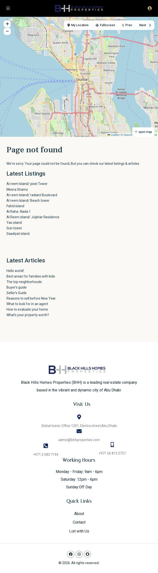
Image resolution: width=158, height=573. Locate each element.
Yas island (14, 222)
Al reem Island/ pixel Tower (34, 184)
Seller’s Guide (16, 293)
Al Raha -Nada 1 (18, 211)
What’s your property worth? (27, 315)
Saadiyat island (18, 234)
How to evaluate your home (27, 309)
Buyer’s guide (16, 287)
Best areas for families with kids (30, 276)
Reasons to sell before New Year (31, 298)
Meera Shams (17, 189)
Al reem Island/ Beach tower (27, 200)
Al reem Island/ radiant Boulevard (31, 195)
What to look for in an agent (27, 304)
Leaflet (113, 134)
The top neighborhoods (24, 282)
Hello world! (15, 271)
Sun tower (14, 228)
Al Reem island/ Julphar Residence (32, 217)
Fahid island (15, 206)
